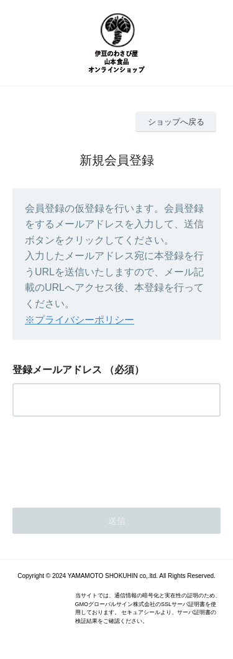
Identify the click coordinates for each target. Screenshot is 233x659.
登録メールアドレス (57, 369)
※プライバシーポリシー (79, 320)
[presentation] (106, 458)
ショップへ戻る (176, 121)
